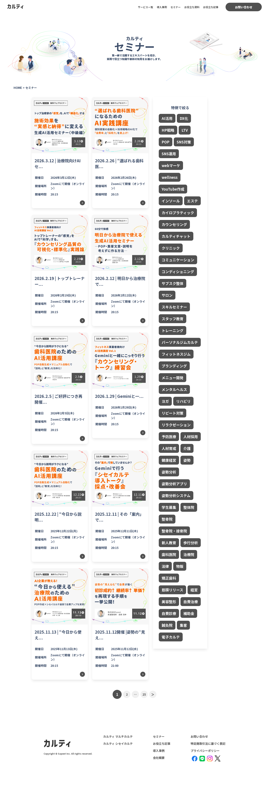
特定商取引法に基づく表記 (208, 743)
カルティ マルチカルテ (118, 736)
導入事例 (162, 7)
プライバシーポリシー (205, 750)
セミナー (176, 7)
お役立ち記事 (210, 7)
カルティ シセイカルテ (118, 743)
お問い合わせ (243, 7)
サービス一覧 (145, 7)
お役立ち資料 (191, 7)
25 (144, 694)
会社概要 (159, 757)
